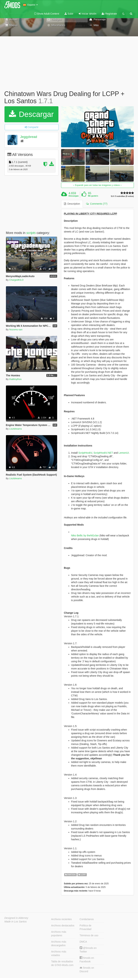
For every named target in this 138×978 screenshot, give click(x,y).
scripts (31, 233)
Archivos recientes (61, 919)
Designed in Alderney (16, 918)
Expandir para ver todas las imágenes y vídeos (97, 185)
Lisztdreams (15, 428)
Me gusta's (93, 196)
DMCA (83, 941)
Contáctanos (87, 919)
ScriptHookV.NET (103, 452)
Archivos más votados (58, 953)
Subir (69, 13)
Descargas (74, 196)
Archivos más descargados (58, 943)
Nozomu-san (15, 329)
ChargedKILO (16, 280)
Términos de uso (89, 935)
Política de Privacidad (85, 927)
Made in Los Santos (15, 921)
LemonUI (124, 452)
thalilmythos (15, 379)
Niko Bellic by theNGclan (85, 535)
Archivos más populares (58, 933)
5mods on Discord (87, 969)
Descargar (31, 114)
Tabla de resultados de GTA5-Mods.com (62, 963)
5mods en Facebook (87, 959)
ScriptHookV (85, 452)
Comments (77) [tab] (96, 203)
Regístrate (109, 13)
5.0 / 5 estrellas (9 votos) (122, 196)
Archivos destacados (62, 925)
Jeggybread (28, 137)
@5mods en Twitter (88, 949)
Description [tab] (72, 203)
